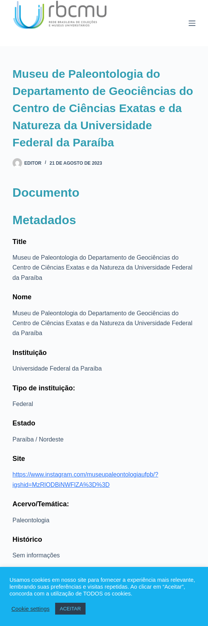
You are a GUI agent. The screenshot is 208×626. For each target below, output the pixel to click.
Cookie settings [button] (30, 609)
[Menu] (192, 23)
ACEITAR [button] (70, 609)
